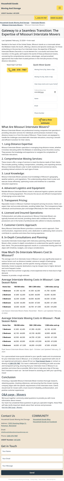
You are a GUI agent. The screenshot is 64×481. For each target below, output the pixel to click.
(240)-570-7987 (41, 18)
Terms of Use (42, 479)
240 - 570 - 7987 (17, 70)
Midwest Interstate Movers (12, 25)
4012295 (17, 440)
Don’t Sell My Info (51, 479)
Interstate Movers (38, 23)
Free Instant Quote (43, 361)
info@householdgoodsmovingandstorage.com (14, 432)
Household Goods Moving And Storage (14, 23)
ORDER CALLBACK (57, 18)
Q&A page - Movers (14, 394)
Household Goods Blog (42, 419)
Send (32, 472)
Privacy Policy (34, 479)
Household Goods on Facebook (45, 422)
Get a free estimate (45, 121)
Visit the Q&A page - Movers (12, 407)
